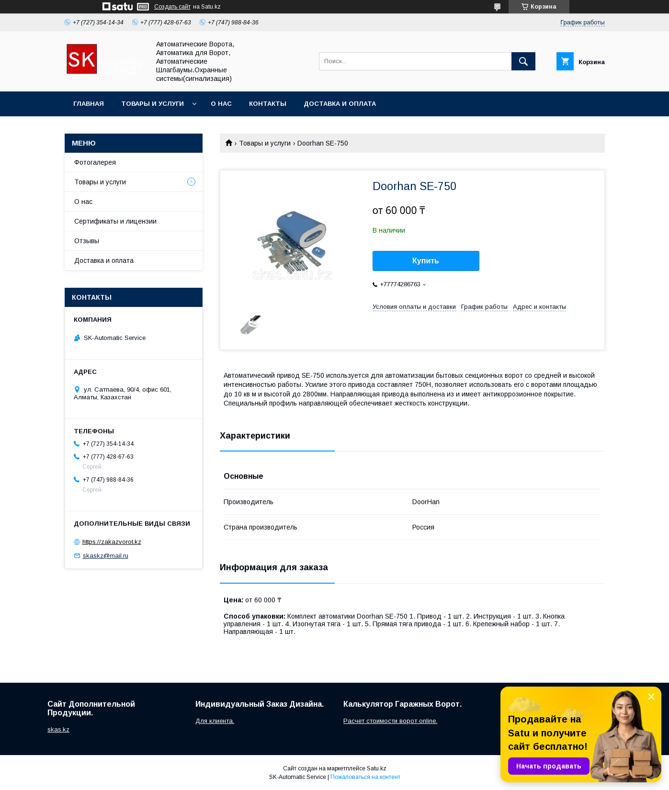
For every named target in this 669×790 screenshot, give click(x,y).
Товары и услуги (152, 103)
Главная (88, 103)
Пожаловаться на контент (365, 777)
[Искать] (523, 61)
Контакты (267, 103)
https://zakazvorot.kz (111, 541)
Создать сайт (172, 6)
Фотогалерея (95, 162)
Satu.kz (376, 768)
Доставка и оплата (340, 103)
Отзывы (86, 241)
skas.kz (58, 729)
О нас (221, 103)
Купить (425, 261)
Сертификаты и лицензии (115, 221)
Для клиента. (214, 720)
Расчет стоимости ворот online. (390, 720)
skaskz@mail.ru (105, 555)
